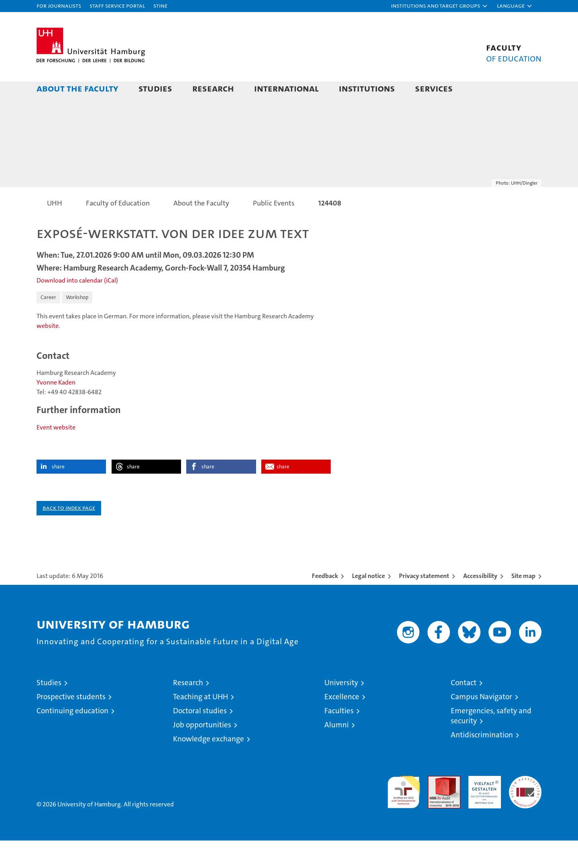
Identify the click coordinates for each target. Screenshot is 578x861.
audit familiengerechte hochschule (403, 809)
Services (434, 88)
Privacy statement (424, 596)
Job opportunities (202, 745)
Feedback (325, 596)
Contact (463, 703)
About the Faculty (77, 88)
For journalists (59, 5)
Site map (523, 596)
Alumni (336, 745)
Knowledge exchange (208, 759)
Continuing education (72, 731)
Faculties (339, 731)
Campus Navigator (481, 717)
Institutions (367, 88)
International (286, 88)
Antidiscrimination (482, 755)
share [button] (58, 487)
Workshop (77, 317)
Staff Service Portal (117, 5)
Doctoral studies (200, 731)
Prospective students (71, 717)
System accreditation (525, 804)
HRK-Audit (482, 800)
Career (48, 317)
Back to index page (69, 528)
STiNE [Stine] (160, 5)
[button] (439, 6)
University (341, 703)
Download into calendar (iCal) (77, 301)
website (48, 346)
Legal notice (368, 596)
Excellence (341, 717)
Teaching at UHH (200, 717)
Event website (56, 448)
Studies (155, 88)
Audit (435, 800)
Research (213, 88)
